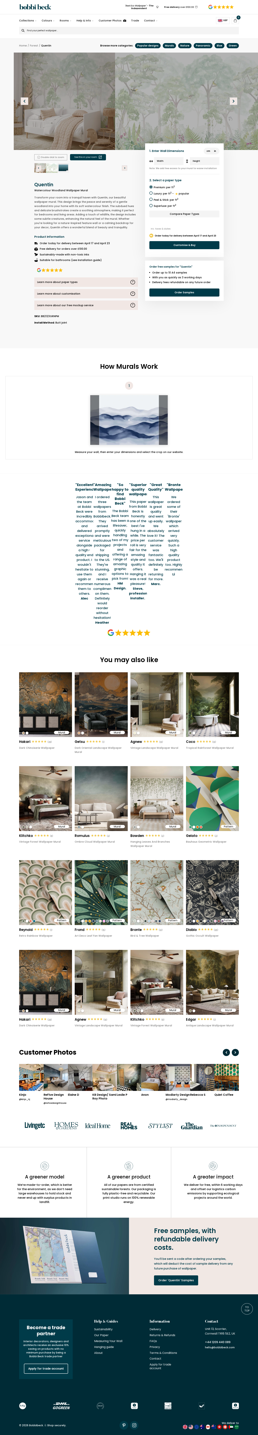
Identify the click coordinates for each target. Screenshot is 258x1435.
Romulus (82, 835)
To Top (247, 1308)
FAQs (153, 1341)
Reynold (26, 929)
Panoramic (203, 45)
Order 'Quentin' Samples (176, 1280)
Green (233, 45)
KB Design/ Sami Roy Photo (104, 1097)
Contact (149, 20)
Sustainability (103, 1329)
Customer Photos (112, 20)
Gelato (191, 835)
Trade (135, 20)
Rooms (64, 20)
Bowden (137, 835)
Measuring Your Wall (108, 1341)
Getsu (80, 741)
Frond (80, 929)
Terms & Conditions (163, 1353)
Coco (190, 741)
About (98, 1353)
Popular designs (147, 45)
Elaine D (73, 1095)
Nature (184, 45)
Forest (34, 45)
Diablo (191, 929)
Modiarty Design (178, 1095)
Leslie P (122, 1095)
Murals (169, 45)
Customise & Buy (184, 245)
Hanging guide (104, 1347)
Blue (219, 45)
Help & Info (83, 20)
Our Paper (101, 1335)
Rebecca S (197, 1095)
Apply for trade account (46, 1369)
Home (23, 45)
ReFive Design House (54, 1097)
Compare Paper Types (184, 214)
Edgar (191, 1019)
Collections (26, 20)
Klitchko (26, 835)
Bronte (136, 929)
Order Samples (184, 292)
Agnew (136, 741)
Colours (47, 20)
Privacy (155, 1347)
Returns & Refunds (162, 1335)
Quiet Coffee (223, 1095)
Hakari (24, 741)
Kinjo (22, 1095)
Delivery (155, 1329)
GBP (223, 20)
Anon (145, 1095)
